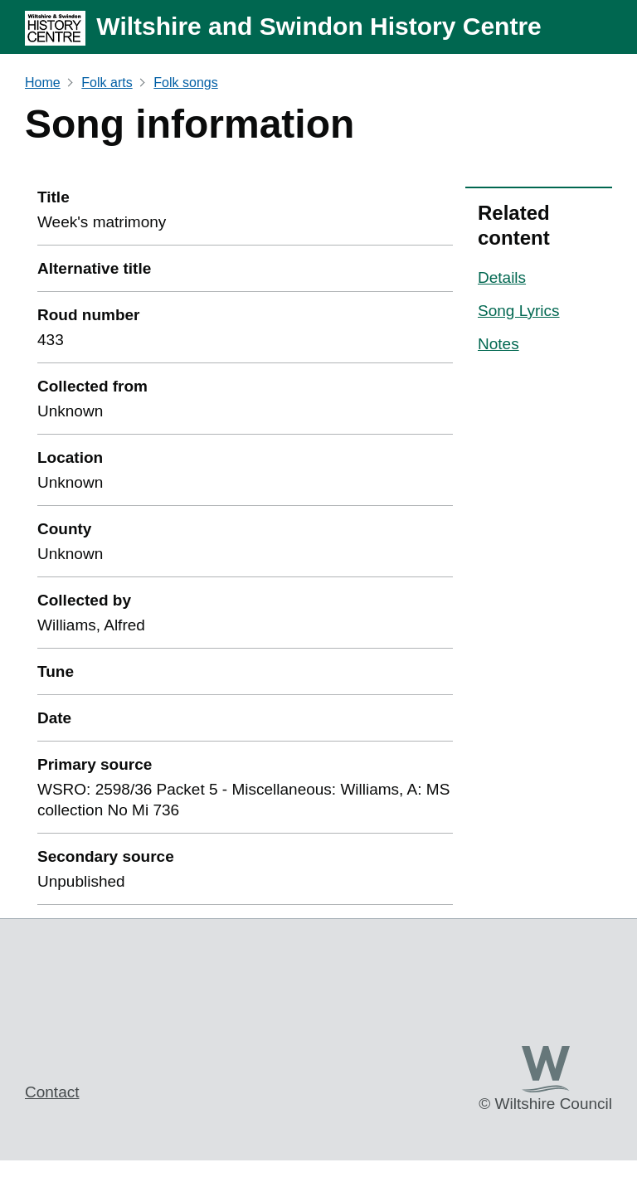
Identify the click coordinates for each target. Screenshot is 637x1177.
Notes (498, 344)
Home (43, 82)
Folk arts (106, 82)
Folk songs (185, 82)
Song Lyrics (519, 310)
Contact (52, 1092)
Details (502, 277)
